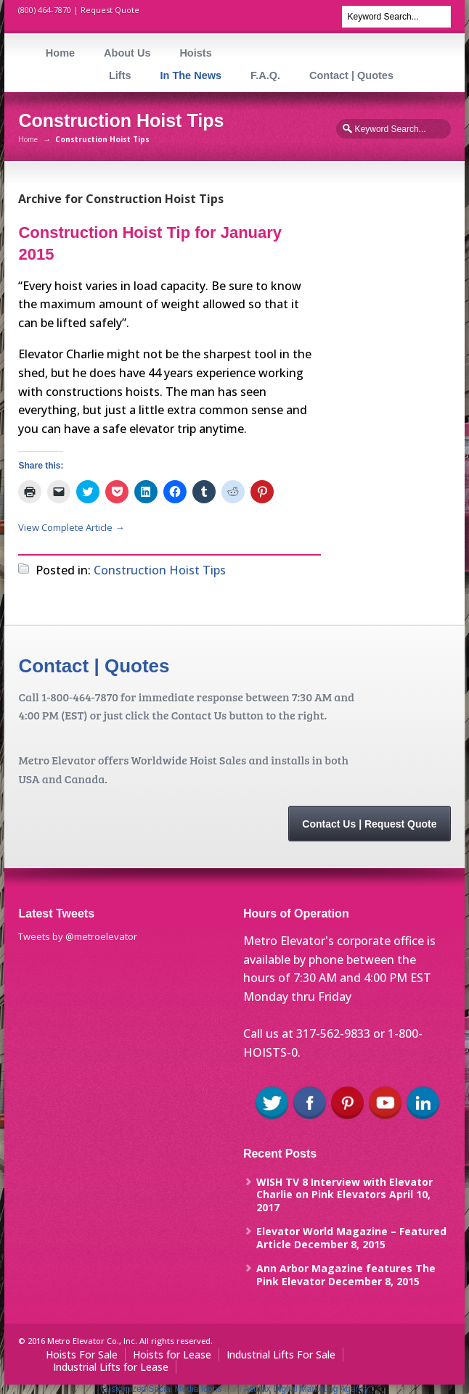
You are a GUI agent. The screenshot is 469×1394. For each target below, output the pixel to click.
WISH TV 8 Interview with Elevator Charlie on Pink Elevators (344, 1188)
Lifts (120, 75)
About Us (127, 53)
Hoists (195, 53)
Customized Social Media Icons (160, 1389)
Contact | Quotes (351, 75)
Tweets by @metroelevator (77, 936)
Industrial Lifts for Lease (110, 1367)
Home (60, 53)
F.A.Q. (265, 75)
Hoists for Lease (172, 1354)
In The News (190, 75)
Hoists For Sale (82, 1354)
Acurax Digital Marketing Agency (306, 1389)
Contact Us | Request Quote (369, 824)
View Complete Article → (71, 527)
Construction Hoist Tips (160, 570)
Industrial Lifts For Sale (281, 1354)
